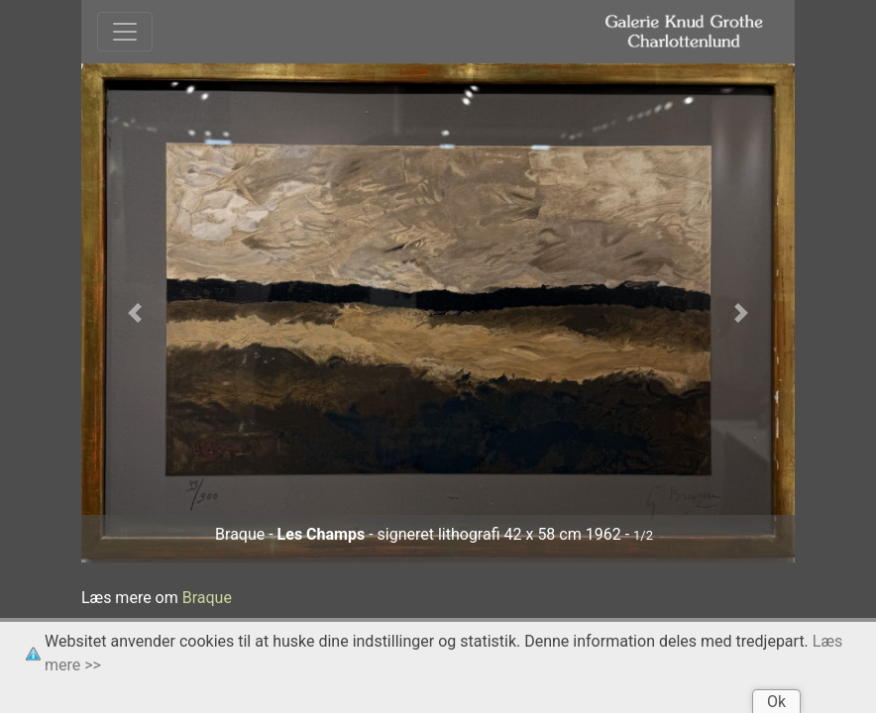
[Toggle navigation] (125, 31)
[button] (134, 313)
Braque (207, 597)
